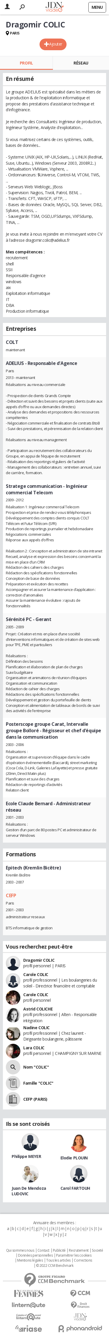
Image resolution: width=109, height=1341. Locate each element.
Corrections (83, 1260)
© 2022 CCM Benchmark (55, 1266)
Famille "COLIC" (38, 1083)
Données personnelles (35, 1255)
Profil (26, 63)
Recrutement (78, 1250)
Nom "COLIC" (36, 1067)
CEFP (11, 895)
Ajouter (55, 44)
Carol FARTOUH (75, 1188)
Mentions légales (30, 1260)
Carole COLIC (35, 974)
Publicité (59, 1250)
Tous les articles (58, 1260)
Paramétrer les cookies (74, 1255)
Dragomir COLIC (38, 960)
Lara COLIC (33, 1047)
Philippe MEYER (26, 1156)
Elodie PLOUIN (74, 1158)
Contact (43, 1250)
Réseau (81, 63)
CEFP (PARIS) (35, 1099)
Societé (97, 1250)
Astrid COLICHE (38, 1009)
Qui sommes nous (20, 1250)
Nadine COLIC (36, 1027)
